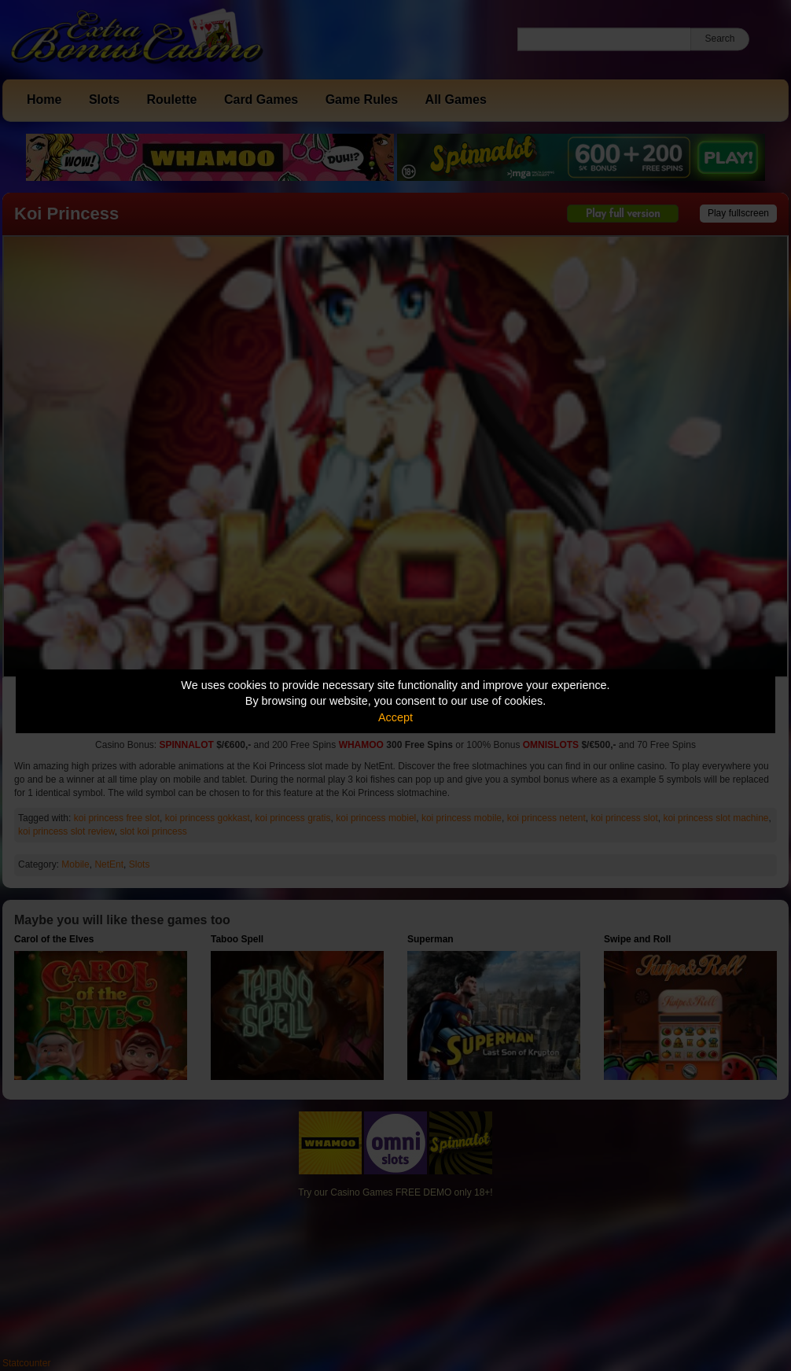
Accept (395, 717)
